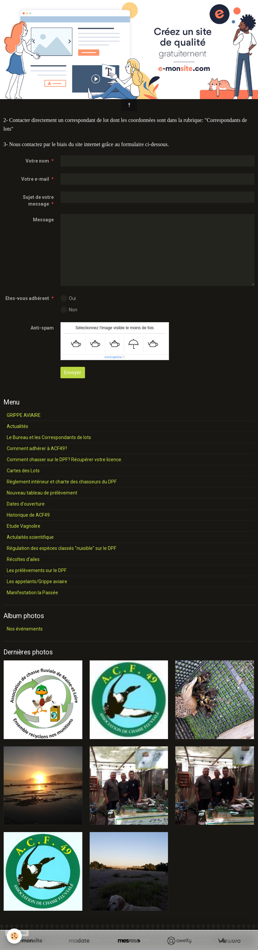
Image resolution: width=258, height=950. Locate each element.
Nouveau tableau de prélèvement (42, 492)
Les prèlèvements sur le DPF (37, 570)
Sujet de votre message (38, 201)
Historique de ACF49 (28, 515)
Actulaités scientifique (30, 537)
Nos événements (25, 629)
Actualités (17, 426)
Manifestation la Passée (32, 592)
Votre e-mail (35, 179)
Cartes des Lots (23, 470)
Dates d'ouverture (26, 504)
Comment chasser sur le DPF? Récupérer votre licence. (64, 459)
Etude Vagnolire (23, 526)
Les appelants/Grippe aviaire (37, 581)
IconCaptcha (113, 357)
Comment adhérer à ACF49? (37, 448)
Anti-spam (42, 328)
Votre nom (37, 161)
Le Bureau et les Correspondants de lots (49, 437)
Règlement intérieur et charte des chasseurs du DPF (62, 481)
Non (68, 309)
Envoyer (72, 372)
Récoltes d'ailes (23, 559)
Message (43, 219)
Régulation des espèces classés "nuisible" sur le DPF (61, 548)
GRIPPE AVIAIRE (24, 415)
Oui (68, 298)
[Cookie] (14, 936)
